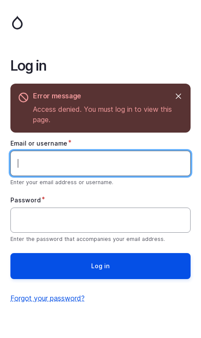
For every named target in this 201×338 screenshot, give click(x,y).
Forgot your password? (47, 298)
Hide (178, 96)
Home (100, 22)
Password (25, 200)
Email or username (38, 143)
